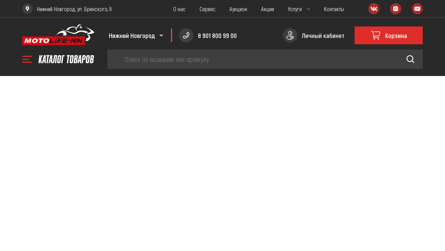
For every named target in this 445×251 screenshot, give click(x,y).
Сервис (208, 8)
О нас (179, 8)
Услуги (295, 8)
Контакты (334, 8)
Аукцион (238, 8)
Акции (267, 8)
